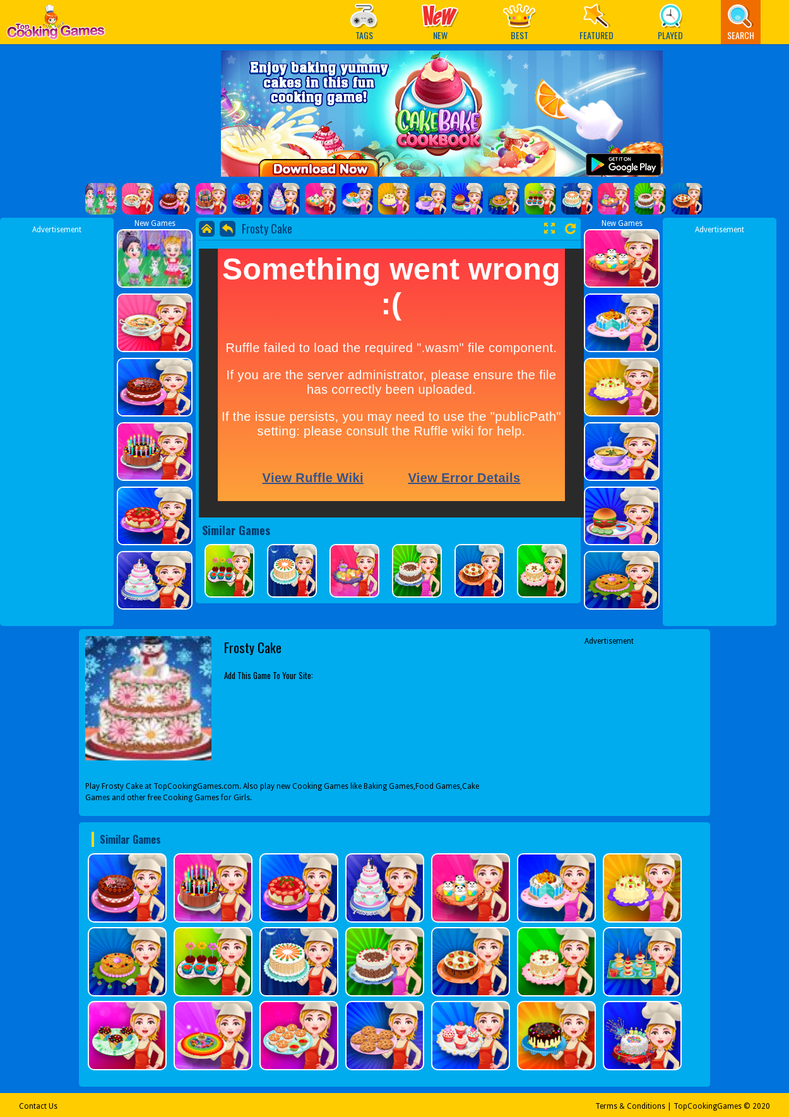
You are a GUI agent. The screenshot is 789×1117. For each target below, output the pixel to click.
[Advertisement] (56, 424)
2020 (761, 1106)
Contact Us (38, 1106)
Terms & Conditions (630, 1106)
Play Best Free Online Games (55, 25)
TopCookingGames (707, 1106)
